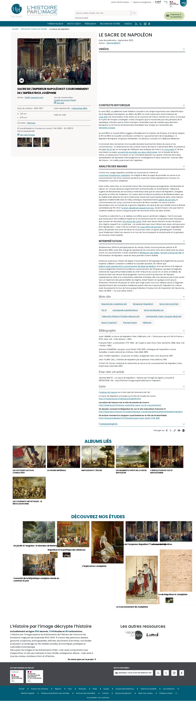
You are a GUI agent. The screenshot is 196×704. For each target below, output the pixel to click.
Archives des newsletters (85, 696)
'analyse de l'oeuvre (108, 392)
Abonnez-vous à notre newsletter (133, 676)
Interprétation (110, 241)
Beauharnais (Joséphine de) (114, 304)
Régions (58, 692)
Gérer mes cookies (145, 696)
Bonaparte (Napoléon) (143, 304)
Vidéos (128, 23)
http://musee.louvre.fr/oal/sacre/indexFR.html (120, 398)
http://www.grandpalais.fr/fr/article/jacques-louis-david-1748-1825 (129, 418)
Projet (95, 692)
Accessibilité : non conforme (98, 700)
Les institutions (169, 692)
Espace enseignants (142, 2)
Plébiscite (147, 322)
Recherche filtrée (110, 23)
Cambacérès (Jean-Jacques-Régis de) (164, 316)
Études (21, 692)
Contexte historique (114, 105)
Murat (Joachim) (109, 322)
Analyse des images (113, 166)
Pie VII (104, 310)
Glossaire (82, 692)
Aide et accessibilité (148, 692)
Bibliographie (107, 330)
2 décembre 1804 (79, 108)
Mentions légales (27, 696)
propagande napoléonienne (125, 310)
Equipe (106, 692)
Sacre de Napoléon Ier (154, 310)
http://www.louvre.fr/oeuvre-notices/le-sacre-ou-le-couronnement (130, 405)
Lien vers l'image (27, 135)
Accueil (15, 29)
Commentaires (108, 424)
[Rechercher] (102, 13)
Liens (102, 386)
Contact (105, 696)
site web (60, 103)
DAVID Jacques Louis (34, 97)
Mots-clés (73, 23)
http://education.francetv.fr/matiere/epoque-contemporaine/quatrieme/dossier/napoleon (141, 411)
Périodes (90, 23)
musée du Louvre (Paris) (65, 100)
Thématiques (54, 23)
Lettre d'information (120, 2)
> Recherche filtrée (81, 18)
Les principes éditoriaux (125, 692)
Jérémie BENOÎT (113, 43)
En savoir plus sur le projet (81, 662)
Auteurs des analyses (39, 692)
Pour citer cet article (111, 372)
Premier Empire (130, 322)
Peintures (31, 123)
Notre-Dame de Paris (168, 304)
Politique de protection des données (55, 696)
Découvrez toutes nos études (34, 29)
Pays (70, 692)
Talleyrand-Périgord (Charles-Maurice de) (120, 316)
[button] (24, 142)
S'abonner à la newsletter (173, 15)
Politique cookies (165, 696)
